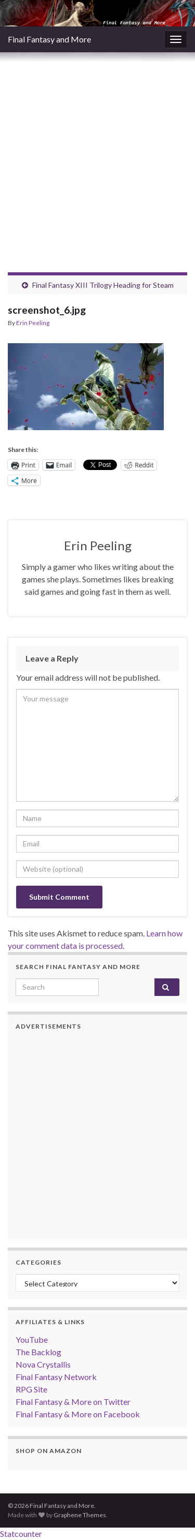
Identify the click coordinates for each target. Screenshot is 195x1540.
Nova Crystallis (43, 1364)
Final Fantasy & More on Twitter (73, 1401)
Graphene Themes (80, 1515)
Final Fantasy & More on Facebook (78, 1414)
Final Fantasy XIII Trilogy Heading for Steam (103, 285)
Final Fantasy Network (56, 1377)
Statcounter (21, 1533)
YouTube (32, 1339)
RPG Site (31, 1389)
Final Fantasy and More (49, 39)
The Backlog (38, 1352)
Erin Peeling (32, 323)
